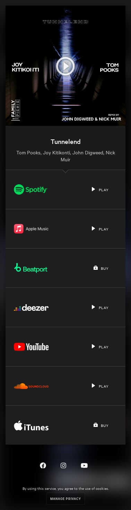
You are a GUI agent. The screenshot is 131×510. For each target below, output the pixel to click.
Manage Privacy (65, 498)
